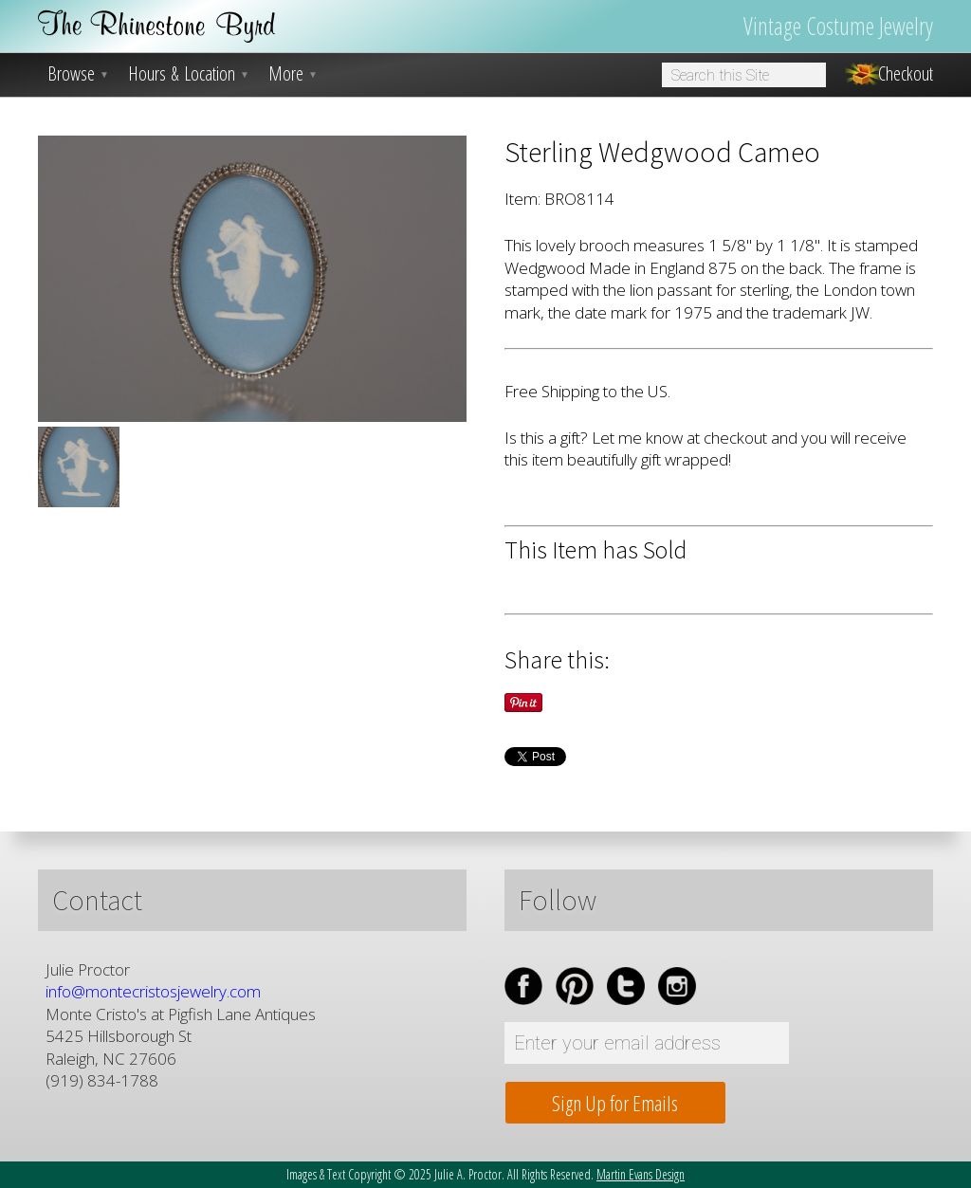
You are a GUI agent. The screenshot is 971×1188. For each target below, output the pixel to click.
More (293, 74)
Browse (78, 74)
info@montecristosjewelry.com (153, 991)
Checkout (905, 74)
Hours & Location (188, 74)
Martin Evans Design (640, 1174)
